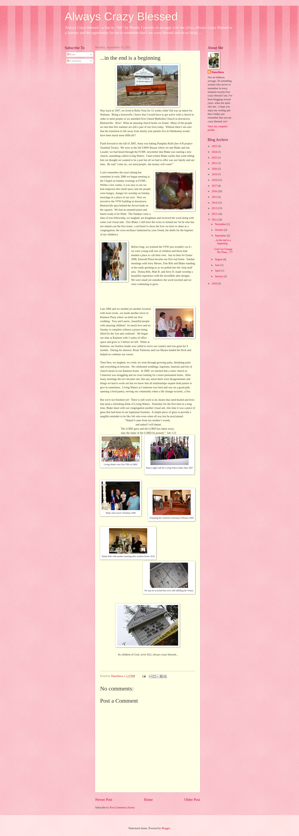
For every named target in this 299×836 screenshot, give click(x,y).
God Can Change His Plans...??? (223, 251)
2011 (215, 219)
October (219, 230)
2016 (215, 191)
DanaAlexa (217, 72)
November (221, 224)
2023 (215, 157)
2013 (215, 208)
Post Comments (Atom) (122, 807)
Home (148, 800)
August (219, 259)
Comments (74, 61)
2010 (215, 283)
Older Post (192, 800)
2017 (215, 185)
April (218, 270)
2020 (215, 168)
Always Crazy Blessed (121, 16)
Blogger (166, 828)
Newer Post (103, 800)
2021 (215, 163)
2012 (215, 214)
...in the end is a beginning (222, 242)
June (217, 265)
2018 (215, 180)
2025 (215, 146)
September (221, 235)
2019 (215, 174)
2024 (215, 151)
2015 (215, 197)
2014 (215, 202)
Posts (71, 54)
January (219, 276)
